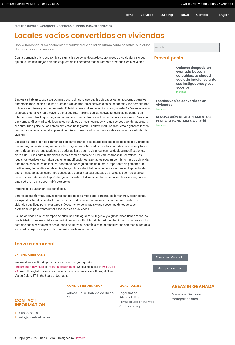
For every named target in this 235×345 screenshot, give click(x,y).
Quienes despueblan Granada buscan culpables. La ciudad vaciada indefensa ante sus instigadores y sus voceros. (196, 77)
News (185, 15)
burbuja (33, 26)
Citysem (80, 338)
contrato (65, 26)
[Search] (219, 47)
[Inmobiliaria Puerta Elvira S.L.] (91, 317)
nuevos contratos (99, 26)
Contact (202, 15)
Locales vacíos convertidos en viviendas (181, 102)
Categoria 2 (48, 26)
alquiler (20, 26)
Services (147, 15)
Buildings (167, 15)
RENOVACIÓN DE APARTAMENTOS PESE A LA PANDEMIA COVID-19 (183, 119)
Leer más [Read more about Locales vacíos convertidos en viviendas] (161, 109)
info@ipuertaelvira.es (62, 267)
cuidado (79, 26)
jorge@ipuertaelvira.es (29, 267)
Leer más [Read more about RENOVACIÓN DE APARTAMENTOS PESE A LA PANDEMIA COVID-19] (161, 125)
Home (129, 15)
